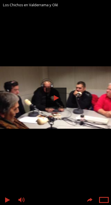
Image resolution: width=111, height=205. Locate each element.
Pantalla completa (104, 200)
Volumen (21, 200)
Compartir (90, 200)
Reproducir (56, 98)
